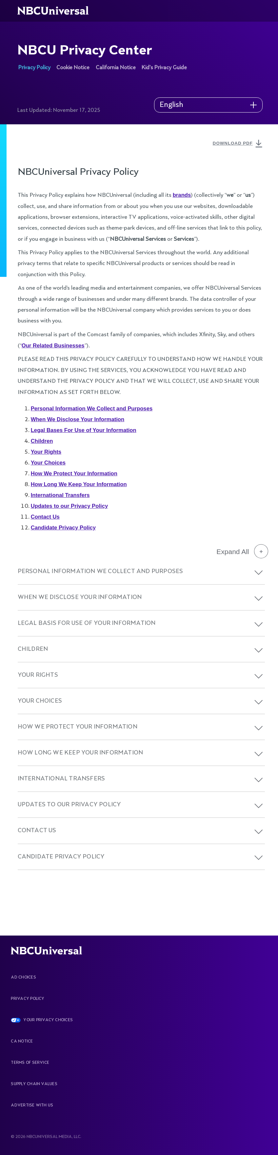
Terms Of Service (30, 1063)
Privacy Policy (27, 999)
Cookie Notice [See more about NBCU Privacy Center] (72, 68)
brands (182, 195)
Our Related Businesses (53, 345)
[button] (258, 572)
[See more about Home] (57, 11)
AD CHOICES (23, 978)
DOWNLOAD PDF (239, 144)
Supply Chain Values (34, 1084)
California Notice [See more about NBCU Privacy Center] (116, 68)
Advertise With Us (32, 1105)
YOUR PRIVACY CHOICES (48, 1020)
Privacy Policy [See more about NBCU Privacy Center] (34, 68)
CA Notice (22, 1041)
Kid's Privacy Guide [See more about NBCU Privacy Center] (164, 68)
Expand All (242, 551)
